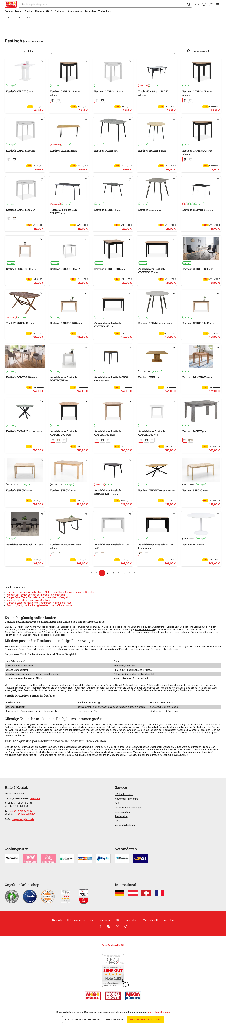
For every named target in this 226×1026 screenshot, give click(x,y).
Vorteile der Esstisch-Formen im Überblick (28, 600)
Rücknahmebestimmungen (128, 807)
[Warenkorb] (210, 4)
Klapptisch (36, 687)
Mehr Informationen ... (159, 1012)
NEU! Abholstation (124, 794)
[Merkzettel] (203, 4)
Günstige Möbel (137, 754)
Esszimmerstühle (84, 746)
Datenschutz (131, 920)
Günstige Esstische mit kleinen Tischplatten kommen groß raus (39, 602)
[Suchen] (189, 4)
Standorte (35, 798)
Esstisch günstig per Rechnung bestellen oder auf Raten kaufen (40, 605)
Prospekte (168, 920)
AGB (118, 920)
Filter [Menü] (28, 51)
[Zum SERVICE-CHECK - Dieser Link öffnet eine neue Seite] (113, 971)
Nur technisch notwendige (82, 1019)
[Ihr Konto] (197, 4)
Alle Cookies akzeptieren (145, 1019)
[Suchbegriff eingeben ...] (105, 4)
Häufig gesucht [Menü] (197, 51)
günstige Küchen (159, 754)
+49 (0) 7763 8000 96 (21, 811)
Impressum (105, 920)
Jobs (92, 920)
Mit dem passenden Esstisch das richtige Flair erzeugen (36, 594)
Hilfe (117, 820)
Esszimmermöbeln (144, 629)
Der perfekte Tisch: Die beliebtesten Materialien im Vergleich (38, 597)
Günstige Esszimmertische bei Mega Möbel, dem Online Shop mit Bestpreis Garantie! (50, 592)
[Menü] (217, 4)
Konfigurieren (114, 1019)
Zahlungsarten (122, 812)
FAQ (117, 803)
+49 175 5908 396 (26, 814)
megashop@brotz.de (23, 819)
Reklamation (121, 816)
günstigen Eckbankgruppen (110, 727)
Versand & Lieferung (125, 825)
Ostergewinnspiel (76, 920)
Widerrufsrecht (150, 920)
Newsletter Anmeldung (126, 798)
